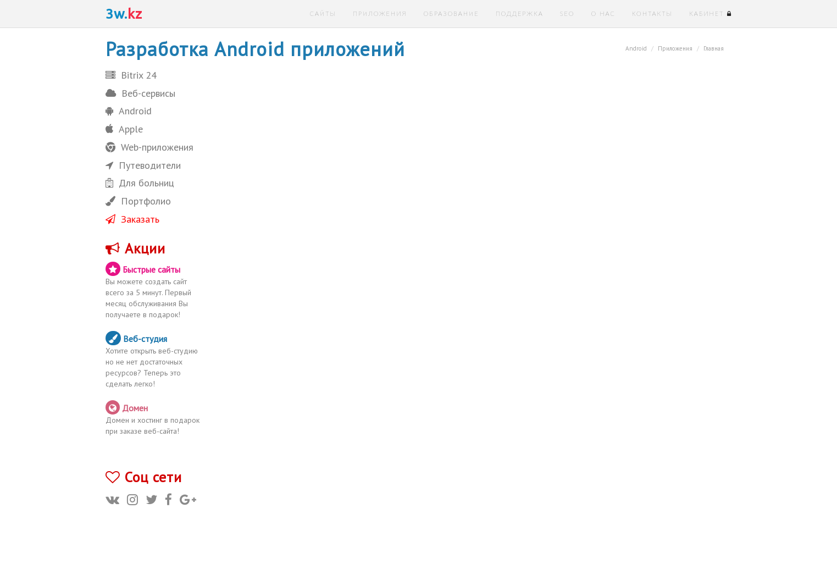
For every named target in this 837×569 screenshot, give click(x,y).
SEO (567, 13)
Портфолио (138, 201)
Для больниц (140, 182)
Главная (713, 48)
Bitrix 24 (131, 75)
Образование (451, 13)
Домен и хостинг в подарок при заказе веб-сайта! (154, 418)
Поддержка (520, 13)
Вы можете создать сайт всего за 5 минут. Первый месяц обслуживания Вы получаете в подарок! (154, 290)
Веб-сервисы (140, 93)
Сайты (323, 13)
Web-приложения (149, 147)
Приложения (380, 13)
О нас (603, 13)
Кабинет (710, 13)
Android (129, 110)
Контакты (652, 13)
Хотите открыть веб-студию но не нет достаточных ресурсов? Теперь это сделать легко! (154, 360)
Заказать (132, 219)
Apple (124, 129)
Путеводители (143, 165)
